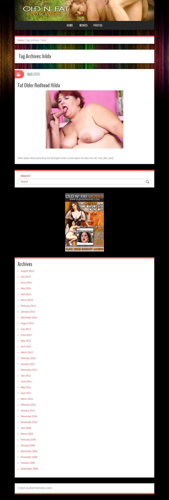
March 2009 (27, 434)
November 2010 (29, 422)
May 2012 (26, 340)
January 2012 (28, 364)
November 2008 (29, 457)
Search (25, 175)
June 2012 (26, 335)
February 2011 (28, 404)
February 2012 (28, 358)
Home (70, 25)
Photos (97, 25)
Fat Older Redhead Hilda (39, 85)
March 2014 (27, 300)
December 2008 (29, 451)
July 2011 (26, 375)
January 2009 (28, 445)
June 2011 (26, 381)
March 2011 (27, 399)
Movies (83, 25)
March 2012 (27, 352)
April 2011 (26, 393)
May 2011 (26, 387)
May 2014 (26, 288)
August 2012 (27, 323)
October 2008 (28, 463)
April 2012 (26, 346)
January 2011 (28, 410)
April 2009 (26, 428)
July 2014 (26, 276)
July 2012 (26, 329)
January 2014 (28, 311)
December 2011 (29, 370)
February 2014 (28, 306)
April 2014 (26, 294)
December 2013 (29, 317)
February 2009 (28, 439)
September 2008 (29, 468)
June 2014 (26, 282)
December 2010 (29, 416)
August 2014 (27, 271)
